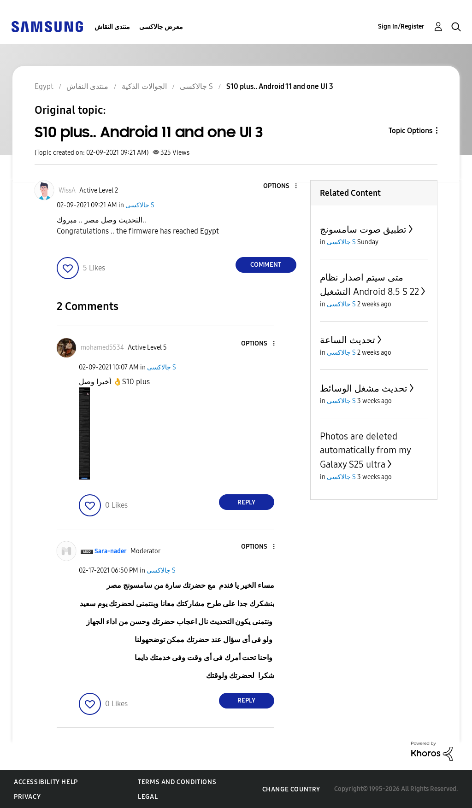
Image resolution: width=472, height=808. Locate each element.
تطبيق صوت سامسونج (363, 229)
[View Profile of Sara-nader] (110, 551)
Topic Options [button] (410, 130)
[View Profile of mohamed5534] (102, 347)
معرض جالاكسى (161, 27)
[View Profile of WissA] (67, 190)
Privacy (27, 797)
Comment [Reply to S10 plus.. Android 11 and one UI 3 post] (265, 265)
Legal (148, 797)
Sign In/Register (401, 26)
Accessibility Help (46, 782)
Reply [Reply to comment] (246, 502)
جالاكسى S (139, 205)
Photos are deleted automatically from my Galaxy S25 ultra (365, 450)
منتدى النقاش (112, 27)
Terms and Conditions (177, 782)
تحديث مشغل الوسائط (363, 388)
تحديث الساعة (347, 339)
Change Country (291, 789)
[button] (280, 186)
